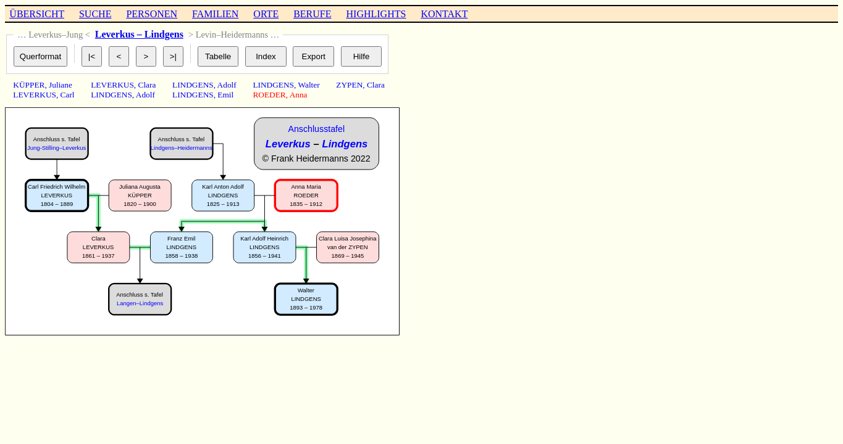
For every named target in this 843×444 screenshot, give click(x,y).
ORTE (266, 14)
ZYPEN (349, 84)
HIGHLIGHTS (376, 14)
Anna (299, 94)
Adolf (145, 94)
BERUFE (312, 14)
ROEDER (269, 94)
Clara (147, 84)
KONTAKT (444, 14)
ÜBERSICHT (36, 14)
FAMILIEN (215, 14)
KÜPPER (28, 84)
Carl (68, 94)
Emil (225, 94)
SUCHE (95, 14)
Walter (308, 84)
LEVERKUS (34, 94)
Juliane (60, 84)
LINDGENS (111, 94)
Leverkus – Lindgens (139, 34)
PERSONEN (151, 14)
